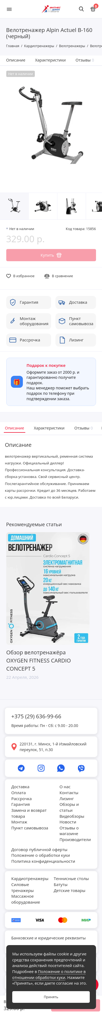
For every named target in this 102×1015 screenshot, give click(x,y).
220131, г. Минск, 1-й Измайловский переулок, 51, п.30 (53, 746)
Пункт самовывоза (29, 827)
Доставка (20, 786)
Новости (68, 822)
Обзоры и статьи (69, 807)
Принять (51, 997)
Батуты (61, 884)
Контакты (69, 792)
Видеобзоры (72, 816)
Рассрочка (21, 798)
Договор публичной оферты (39, 849)
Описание (16, 60)
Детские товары (69, 890)
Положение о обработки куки (40, 855)
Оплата (18, 792)
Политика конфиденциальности (43, 861)
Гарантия (20, 804)
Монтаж (19, 822)
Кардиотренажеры (29, 878)
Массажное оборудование (25, 899)
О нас (65, 786)
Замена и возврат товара (29, 813)
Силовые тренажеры (22, 887)
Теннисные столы (71, 878)
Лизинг (67, 798)
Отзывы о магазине (69, 830)
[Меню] (9, 9)
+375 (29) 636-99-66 (36, 716)
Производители (75, 839)
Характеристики (50, 60)
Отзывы (85, 60)
